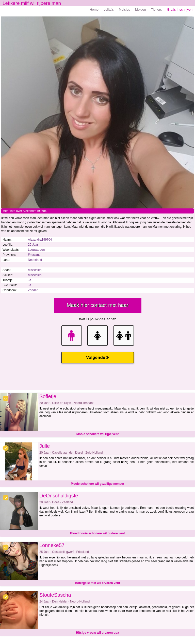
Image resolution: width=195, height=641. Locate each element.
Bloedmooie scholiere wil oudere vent (97, 533)
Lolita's (109, 9)
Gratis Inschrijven (179, 9)
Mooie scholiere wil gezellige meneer (97, 483)
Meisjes (124, 9)
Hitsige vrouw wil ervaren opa (97, 632)
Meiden (140, 9)
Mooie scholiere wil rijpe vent (97, 434)
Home (94, 9)
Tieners (156, 9)
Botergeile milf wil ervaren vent (97, 583)
